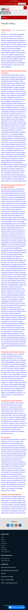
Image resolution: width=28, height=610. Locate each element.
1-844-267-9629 (7, 4)
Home (2, 537)
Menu (4, 17)
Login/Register (13, 1)
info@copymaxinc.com (11, 582)
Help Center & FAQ (5, 558)
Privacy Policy (4, 549)
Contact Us (3, 547)
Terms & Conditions (5, 551)
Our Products (4, 543)
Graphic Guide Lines (5, 560)
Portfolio (3, 545)
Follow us (14, 521)
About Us (3, 539)
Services (3, 541)
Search (25, 7)
